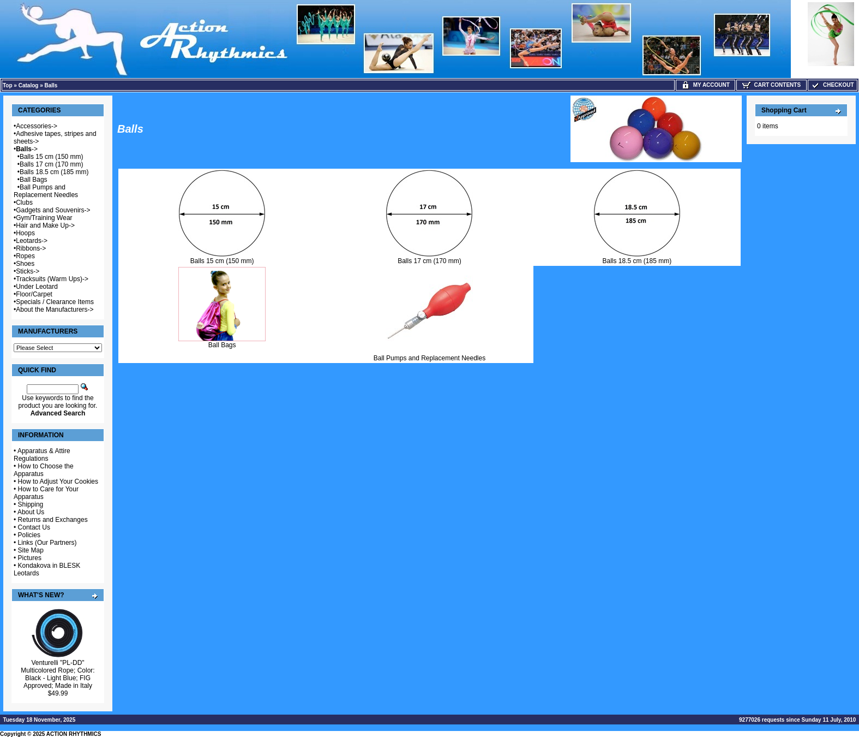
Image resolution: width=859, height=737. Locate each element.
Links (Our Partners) (47, 542)
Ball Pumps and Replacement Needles (46, 191)
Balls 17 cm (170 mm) (51, 164)
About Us (30, 512)
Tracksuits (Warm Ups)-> (52, 279)
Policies (29, 535)
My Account (705, 85)
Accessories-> (36, 126)
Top (8, 85)
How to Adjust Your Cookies (58, 481)
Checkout (832, 85)
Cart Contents (771, 85)
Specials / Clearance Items (55, 302)
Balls (51, 85)
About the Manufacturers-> (54, 309)
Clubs (24, 202)
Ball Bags (33, 179)
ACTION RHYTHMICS (73, 734)
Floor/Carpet (34, 294)
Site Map (31, 550)
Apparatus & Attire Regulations (42, 454)
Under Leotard (37, 286)
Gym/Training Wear (44, 218)
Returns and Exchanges (53, 520)
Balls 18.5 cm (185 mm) (54, 172)
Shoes (25, 264)
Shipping (31, 504)
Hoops (25, 233)
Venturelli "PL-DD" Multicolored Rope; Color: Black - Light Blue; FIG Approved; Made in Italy (57, 674)
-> (27, 149)
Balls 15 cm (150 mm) (51, 157)
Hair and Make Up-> (45, 225)
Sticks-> (27, 271)
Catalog (29, 85)
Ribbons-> (31, 248)
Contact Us (34, 527)
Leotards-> (31, 241)
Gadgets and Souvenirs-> (53, 210)
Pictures (29, 558)
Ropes (25, 256)
